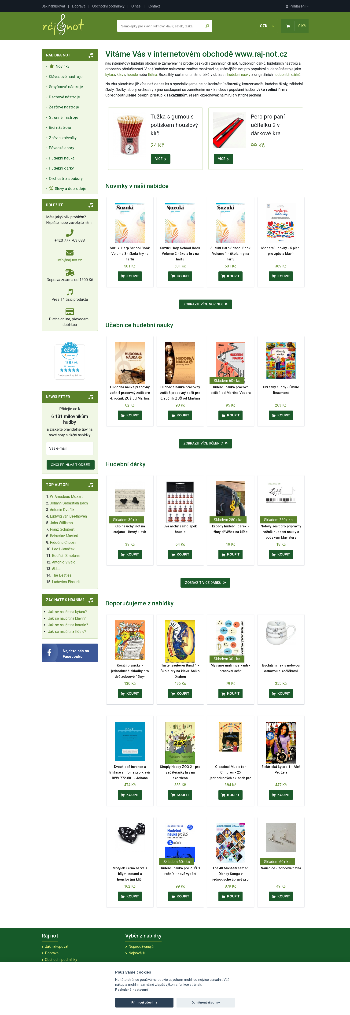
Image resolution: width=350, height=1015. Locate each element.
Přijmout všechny (144, 1002)
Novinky (59, 66)
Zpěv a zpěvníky (63, 137)
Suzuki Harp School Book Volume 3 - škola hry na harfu (130, 253)
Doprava (78, 6)
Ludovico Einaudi (66, 582)
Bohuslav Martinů (64, 536)
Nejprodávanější (141, 946)
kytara (110, 74)
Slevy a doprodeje (67, 188)
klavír (121, 74)
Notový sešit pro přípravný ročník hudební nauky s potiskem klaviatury (281, 532)
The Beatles (62, 575)
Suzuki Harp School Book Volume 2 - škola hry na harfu (180, 253)
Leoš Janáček (63, 549)
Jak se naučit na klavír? (67, 618)
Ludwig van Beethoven (68, 516)
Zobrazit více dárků (205, 583)
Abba (56, 569)
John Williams (61, 523)
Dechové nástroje (64, 97)
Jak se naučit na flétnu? (67, 631)
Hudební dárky (61, 168)
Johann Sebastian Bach (69, 503)
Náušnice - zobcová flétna (281, 868)
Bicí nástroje (60, 127)
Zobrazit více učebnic (205, 443)
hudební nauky (239, 74)
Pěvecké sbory (61, 147)
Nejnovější (137, 953)
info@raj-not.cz (69, 260)
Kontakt (153, 6)
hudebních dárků (287, 74)
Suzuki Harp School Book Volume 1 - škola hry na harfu (230, 253)
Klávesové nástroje (65, 76)
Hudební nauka (61, 158)
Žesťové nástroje (64, 107)
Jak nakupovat (53, 6)
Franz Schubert (62, 529)
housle (133, 74)
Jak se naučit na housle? (68, 625)
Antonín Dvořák (62, 510)
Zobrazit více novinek (205, 304)
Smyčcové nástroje (66, 86)
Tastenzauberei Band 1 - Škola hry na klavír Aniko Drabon (180, 671)
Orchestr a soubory (66, 178)
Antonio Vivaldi (64, 562)
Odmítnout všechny (206, 1002)
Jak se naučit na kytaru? (67, 612)
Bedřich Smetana (66, 555)
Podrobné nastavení (131, 990)
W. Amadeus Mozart (66, 496)
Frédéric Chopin (63, 542)
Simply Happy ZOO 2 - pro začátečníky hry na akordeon (180, 772)
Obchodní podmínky (108, 6)
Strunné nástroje (63, 117)
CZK (267, 26)
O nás (136, 6)
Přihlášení (297, 6)
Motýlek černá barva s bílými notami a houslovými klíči (130, 874)
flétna (152, 74)
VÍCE (160, 159)
